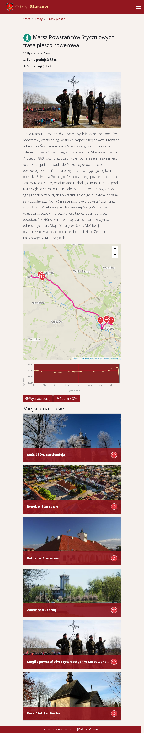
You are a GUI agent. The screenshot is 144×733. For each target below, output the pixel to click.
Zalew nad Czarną (41, 610)
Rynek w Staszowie (42, 506)
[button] (111, 321)
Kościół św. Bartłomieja (46, 455)
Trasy (38, 19)
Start (26, 19)
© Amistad (86, 358)
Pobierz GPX (66, 399)
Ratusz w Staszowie (43, 558)
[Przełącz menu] (138, 7)
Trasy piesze (56, 19)
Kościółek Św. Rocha (43, 713)
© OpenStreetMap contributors (105, 358)
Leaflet (76, 358)
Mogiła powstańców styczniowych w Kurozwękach (68, 662)
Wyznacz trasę (37, 399)
